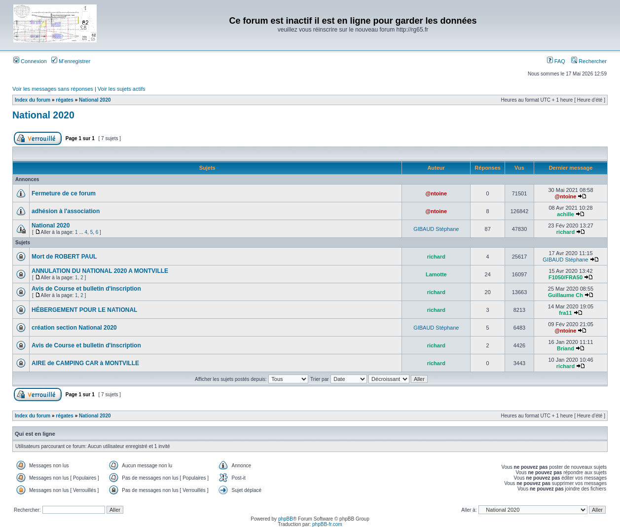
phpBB (285, 519)
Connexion (30, 61)
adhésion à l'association (66, 211)
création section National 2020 (74, 327)
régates (64, 100)
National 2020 (94, 100)
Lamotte (436, 274)
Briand (565, 348)
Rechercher (589, 61)
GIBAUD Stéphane (436, 229)
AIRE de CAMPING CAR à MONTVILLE (85, 363)
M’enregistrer (70, 61)
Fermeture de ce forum (64, 193)
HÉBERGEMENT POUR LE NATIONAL (84, 309)
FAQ (556, 61)
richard (565, 232)
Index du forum (32, 100)
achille (565, 214)
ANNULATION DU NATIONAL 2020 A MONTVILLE (100, 270)
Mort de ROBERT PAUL (64, 256)
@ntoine (436, 193)
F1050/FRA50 (565, 277)
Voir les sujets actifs (122, 89)
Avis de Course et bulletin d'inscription (86, 288)
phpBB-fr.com (327, 524)
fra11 (565, 313)
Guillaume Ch (565, 295)
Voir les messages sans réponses (52, 89)
